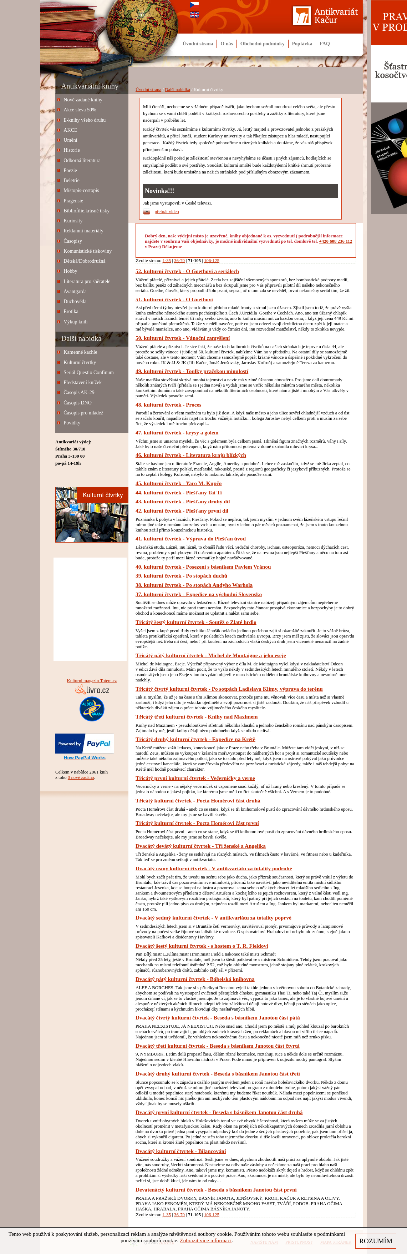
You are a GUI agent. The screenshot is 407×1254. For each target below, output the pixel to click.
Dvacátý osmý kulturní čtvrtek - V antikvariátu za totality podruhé (214, 868)
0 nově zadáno (81, 777)
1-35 (167, 260)
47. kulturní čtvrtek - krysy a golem (177, 432)
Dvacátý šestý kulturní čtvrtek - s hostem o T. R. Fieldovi (202, 946)
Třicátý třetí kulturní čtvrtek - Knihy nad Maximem (197, 717)
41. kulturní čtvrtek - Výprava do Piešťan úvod (191, 538)
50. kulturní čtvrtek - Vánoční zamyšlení (183, 338)
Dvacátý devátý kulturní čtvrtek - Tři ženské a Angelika (201, 846)
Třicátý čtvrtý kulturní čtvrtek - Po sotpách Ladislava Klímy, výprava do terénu (229, 689)
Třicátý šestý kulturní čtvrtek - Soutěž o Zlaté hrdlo (196, 622)
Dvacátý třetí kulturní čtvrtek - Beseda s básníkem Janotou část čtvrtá (218, 1046)
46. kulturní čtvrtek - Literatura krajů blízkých (191, 455)
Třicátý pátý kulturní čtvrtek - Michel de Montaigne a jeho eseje (211, 655)
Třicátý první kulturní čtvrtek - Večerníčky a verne (195, 778)
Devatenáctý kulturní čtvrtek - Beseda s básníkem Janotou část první (216, 1190)
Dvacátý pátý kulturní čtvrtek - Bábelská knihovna (195, 979)
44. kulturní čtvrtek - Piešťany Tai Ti (179, 492)
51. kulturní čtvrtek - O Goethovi (174, 299)
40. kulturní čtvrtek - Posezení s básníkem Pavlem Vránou (203, 567)
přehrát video (167, 211)
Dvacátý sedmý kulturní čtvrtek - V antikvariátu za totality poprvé (213, 918)
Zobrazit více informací (206, 1240)
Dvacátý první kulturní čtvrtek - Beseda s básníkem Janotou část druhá (219, 1112)
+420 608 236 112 (335, 241)
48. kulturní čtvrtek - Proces (168, 405)
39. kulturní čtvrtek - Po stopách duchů (181, 576)
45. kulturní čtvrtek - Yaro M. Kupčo (179, 483)
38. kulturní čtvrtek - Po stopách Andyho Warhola (194, 585)
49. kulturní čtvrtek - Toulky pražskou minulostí (192, 371)
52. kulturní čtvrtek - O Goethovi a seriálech (187, 271)
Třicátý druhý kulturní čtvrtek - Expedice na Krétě (195, 739)
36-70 (179, 260)
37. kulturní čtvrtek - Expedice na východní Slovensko (199, 594)
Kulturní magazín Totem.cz (92, 680)
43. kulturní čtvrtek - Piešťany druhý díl (183, 501)
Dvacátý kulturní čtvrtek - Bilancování (181, 1151)
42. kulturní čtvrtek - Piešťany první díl (182, 511)
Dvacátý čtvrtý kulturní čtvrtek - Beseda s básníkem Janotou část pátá (218, 1017)
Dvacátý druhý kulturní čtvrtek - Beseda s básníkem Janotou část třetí (218, 1074)
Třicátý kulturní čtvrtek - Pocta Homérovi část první (197, 823)
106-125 (211, 260)
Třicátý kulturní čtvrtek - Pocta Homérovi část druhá (198, 800)
